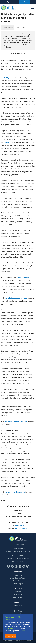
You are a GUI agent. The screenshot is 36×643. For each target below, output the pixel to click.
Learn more (9, 628)
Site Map (28, 640)
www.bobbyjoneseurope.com (16, 298)
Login (15, 2)
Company (18, 588)
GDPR (23, 631)
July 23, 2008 (21, 27)
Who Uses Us (18, 594)
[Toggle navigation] (32, 7)
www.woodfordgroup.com (15, 492)
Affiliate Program (18, 584)
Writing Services (18, 581)
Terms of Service (19, 640)
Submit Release (24, 2)
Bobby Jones (9, 78)
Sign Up (9, 2)
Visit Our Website (21, 528)
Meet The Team (18, 597)
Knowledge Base (18, 605)
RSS (18, 608)
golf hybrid (8, 142)
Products (18, 572)
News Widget (18, 611)
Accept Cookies (10, 636)
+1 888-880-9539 (19, 544)
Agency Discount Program (18, 578)
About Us (18, 591)
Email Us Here (20, 525)
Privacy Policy (9, 640)
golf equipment (24, 277)
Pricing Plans (18, 575)
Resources (18, 602)
